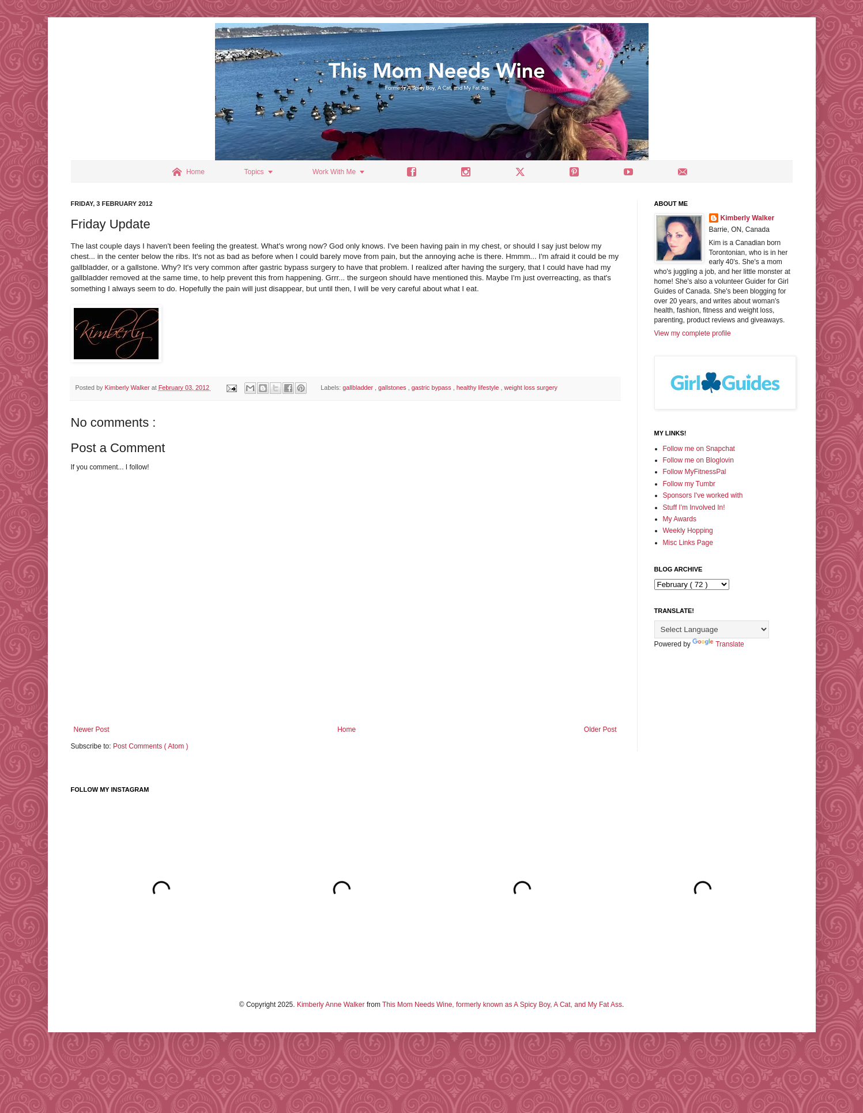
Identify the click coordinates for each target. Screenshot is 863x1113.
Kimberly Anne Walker (331, 1005)
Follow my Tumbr (689, 484)
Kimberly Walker (748, 218)
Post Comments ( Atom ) (151, 746)
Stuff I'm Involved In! (694, 507)
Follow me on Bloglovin (698, 460)
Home (346, 729)
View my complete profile (692, 333)
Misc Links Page (688, 543)
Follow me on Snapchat (699, 449)
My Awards (679, 519)
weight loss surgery (530, 387)
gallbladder (358, 387)
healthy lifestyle (479, 387)
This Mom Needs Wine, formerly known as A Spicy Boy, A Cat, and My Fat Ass (502, 1005)
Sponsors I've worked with (703, 495)
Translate (718, 644)
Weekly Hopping (688, 531)
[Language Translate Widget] (711, 629)
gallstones (393, 387)
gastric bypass (432, 387)
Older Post (600, 729)
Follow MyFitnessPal (694, 472)
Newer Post (92, 729)
